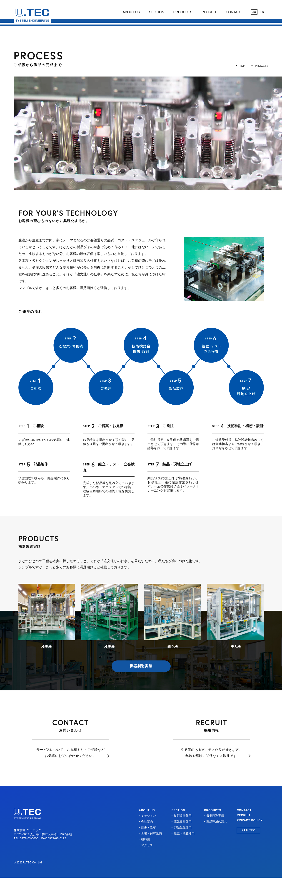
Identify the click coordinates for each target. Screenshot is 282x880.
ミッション (148, 815)
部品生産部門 (183, 827)
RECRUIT (209, 12)
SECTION (156, 12)
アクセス (147, 845)
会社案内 (147, 821)
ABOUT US (131, 12)
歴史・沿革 (148, 827)
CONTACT (234, 12)
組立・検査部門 (184, 833)
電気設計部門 (183, 821)
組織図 (145, 839)
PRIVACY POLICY (250, 820)
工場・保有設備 (151, 833)
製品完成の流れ (216, 821)
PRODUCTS (182, 12)
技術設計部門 (183, 815)
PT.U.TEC (248, 830)
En (262, 12)
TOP (242, 65)
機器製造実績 (141, 666)
